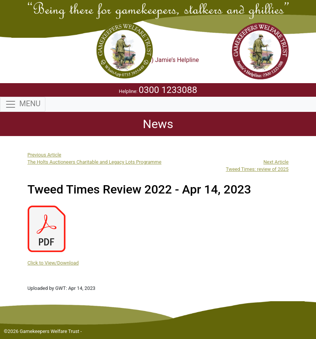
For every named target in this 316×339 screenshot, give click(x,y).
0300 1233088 (168, 90)
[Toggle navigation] (22, 104)
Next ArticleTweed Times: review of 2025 (257, 165)
